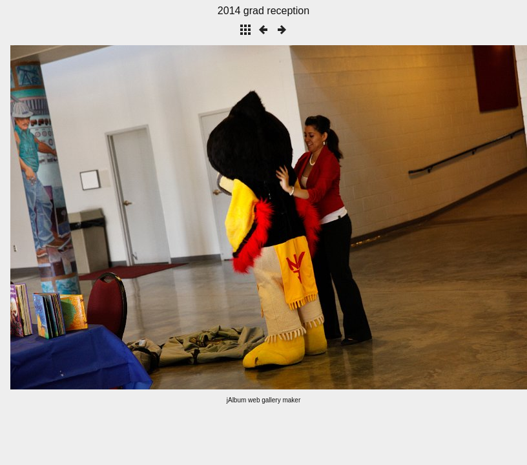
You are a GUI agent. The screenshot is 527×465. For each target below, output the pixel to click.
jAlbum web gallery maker (264, 400)
